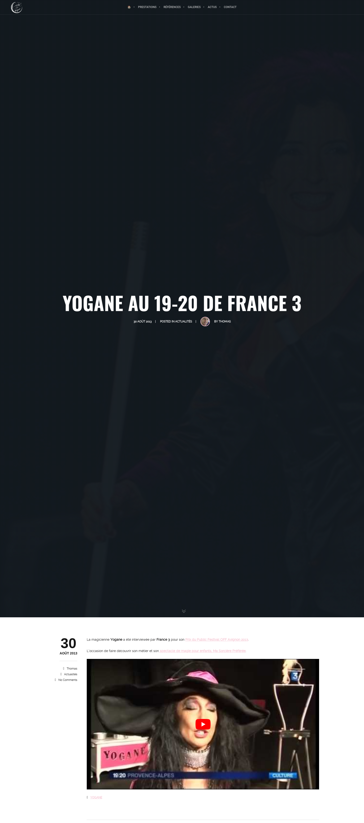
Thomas (72, 668)
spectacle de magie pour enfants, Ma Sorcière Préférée (202, 651)
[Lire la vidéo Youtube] (203, 724)
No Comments (67, 680)
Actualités (70, 674)
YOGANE (96, 797)
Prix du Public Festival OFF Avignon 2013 (216, 639)
